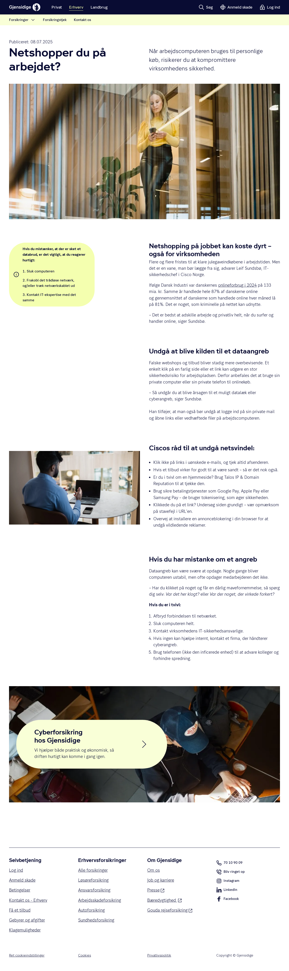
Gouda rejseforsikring (169, 910)
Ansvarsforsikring (94, 889)
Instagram (227, 881)
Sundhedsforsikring (96, 920)
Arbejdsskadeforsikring (99, 900)
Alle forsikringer (93, 870)
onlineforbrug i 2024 (237, 285)
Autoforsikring (91, 910)
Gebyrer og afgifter (27, 920)
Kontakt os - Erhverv (28, 900)
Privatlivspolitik (159, 955)
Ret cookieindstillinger (26, 955)
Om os (153, 870)
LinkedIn (226, 890)
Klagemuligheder (25, 929)
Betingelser (19, 889)
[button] (206, 7)
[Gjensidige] (24, 7)
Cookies (84, 955)
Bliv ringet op (230, 872)
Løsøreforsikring (93, 880)
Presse (155, 889)
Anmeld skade (22, 880)
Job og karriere (160, 880)
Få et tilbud (19, 910)
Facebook (227, 900)
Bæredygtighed (164, 900)
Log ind (16, 870)
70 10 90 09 (229, 863)
